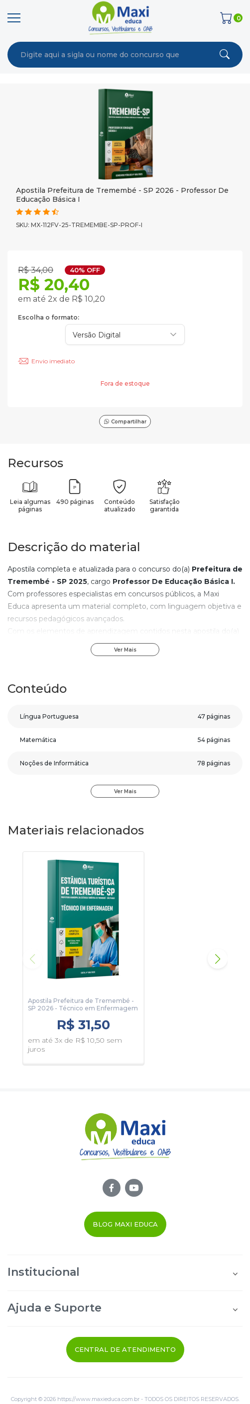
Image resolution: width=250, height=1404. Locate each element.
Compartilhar (125, 421)
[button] (218, 959)
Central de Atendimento (125, 1349)
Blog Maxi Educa (125, 1224)
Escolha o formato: (48, 317)
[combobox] (100, 54)
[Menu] (13, 17)
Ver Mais (125, 650)
